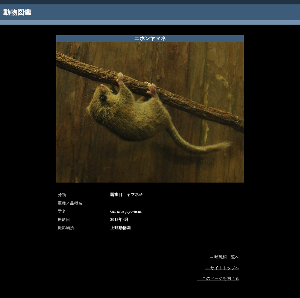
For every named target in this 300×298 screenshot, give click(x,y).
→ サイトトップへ (222, 268)
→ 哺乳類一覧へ (224, 257)
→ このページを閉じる (218, 278)
